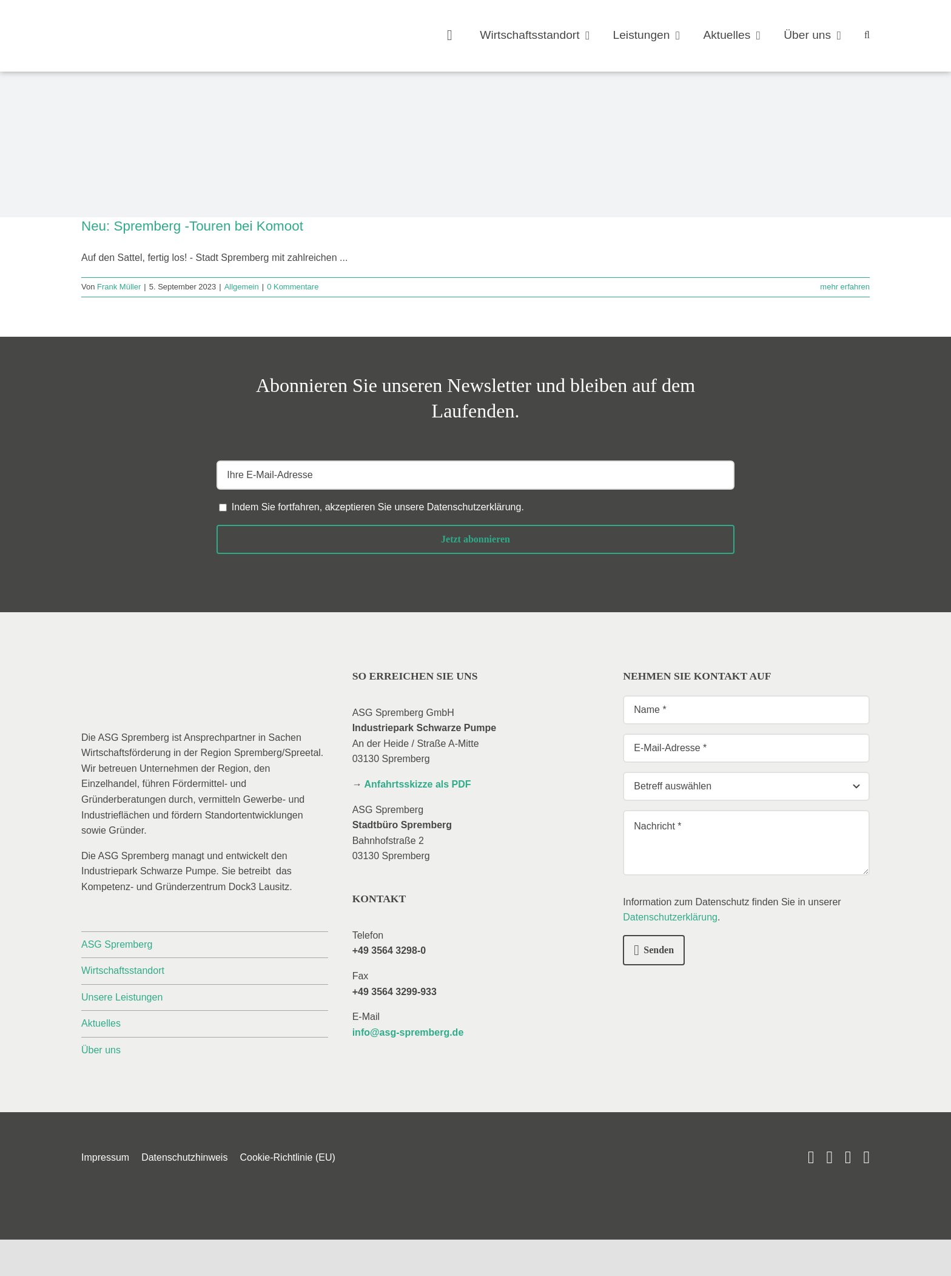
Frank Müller (119, 286)
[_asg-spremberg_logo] (151, 23)
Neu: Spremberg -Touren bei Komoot (192, 226)
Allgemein (241, 286)
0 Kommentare (292, 286)
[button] (867, 35)
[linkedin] (829, 1157)
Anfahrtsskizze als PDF (418, 784)
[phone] (866, 1157)
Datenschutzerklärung (474, 507)
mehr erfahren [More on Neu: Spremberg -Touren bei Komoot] (845, 286)
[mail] (848, 1157)
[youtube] (811, 1157)
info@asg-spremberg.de (408, 1032)
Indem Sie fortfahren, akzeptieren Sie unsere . (378, 507)
